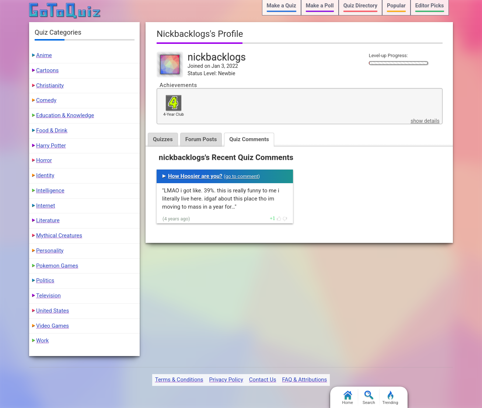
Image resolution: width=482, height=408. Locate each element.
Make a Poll (320, 6)
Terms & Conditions (179, 379)
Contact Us (262, 379)
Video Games (52, 325)
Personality (49, 250)
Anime (44, 55)
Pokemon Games (57, 265)
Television (48, 295)
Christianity (50, 85)
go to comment (242, 176)
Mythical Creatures (59, 235)
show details (425, 121)
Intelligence (50, 190)
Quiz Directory (360, 6)
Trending (390, 398)
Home (347, 398)
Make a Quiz (281, 6)
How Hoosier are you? (195, 176)
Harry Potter (51, 145)
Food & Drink (51, 130)
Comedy (46, 100)
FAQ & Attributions (304, 379)
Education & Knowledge (65, 115)
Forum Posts (201, 139)
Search (369, 398)
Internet (45, 205)
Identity (45, 175)
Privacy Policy (226, 379)
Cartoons (47, 70)
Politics (45, 280)
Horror (44, 160)
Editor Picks (429, 6)
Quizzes (163, 139)
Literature (48, 220)
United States (52, 310)
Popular (396, 6)
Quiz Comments (249, 139)
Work (42, 340)
